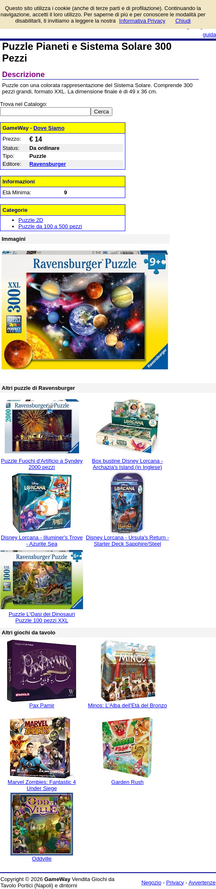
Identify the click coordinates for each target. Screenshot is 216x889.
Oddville (42, 859)
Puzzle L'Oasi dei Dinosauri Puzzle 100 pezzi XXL (42, 617)
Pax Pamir (41, 705)
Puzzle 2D (30, 220)
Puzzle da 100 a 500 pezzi (50, 226)
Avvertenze (202, 882)
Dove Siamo (48, 128)
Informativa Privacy (142, 21)
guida (209, 34)
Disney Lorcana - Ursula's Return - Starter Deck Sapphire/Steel (127, 540)
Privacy (175, 882)
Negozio (151, 882)
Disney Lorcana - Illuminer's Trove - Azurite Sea (42, 540)
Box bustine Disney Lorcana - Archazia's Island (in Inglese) (127, 464)
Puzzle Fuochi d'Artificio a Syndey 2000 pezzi (41, 464)
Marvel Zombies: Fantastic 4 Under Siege (42, 785)
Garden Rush (127, 782)
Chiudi (183, 21)
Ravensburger (47, 164)
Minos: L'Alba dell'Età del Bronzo (127, 705)
